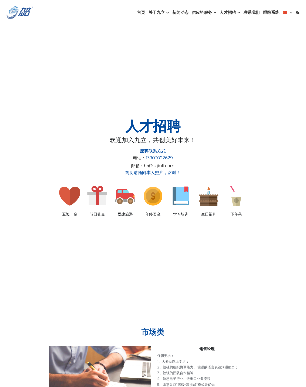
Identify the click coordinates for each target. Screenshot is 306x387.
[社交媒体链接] (298, 12)
